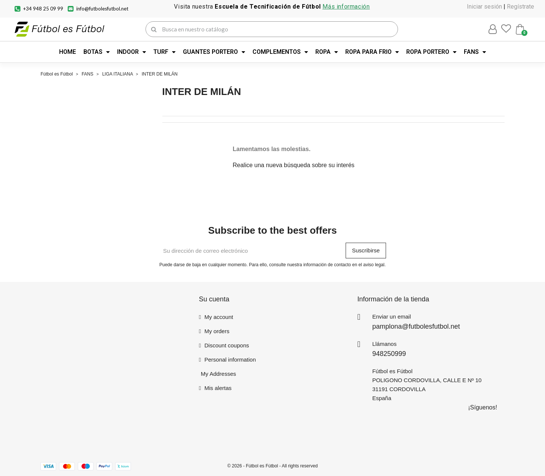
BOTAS (96, 52)
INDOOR (131, 52)
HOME (67, 51)
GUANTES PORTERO (214, 52)
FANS (475, 52)
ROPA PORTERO (431, 52)
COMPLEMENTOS (280, 52)
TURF (164, 52)
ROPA (326, 52)
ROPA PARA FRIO (372, 52)
